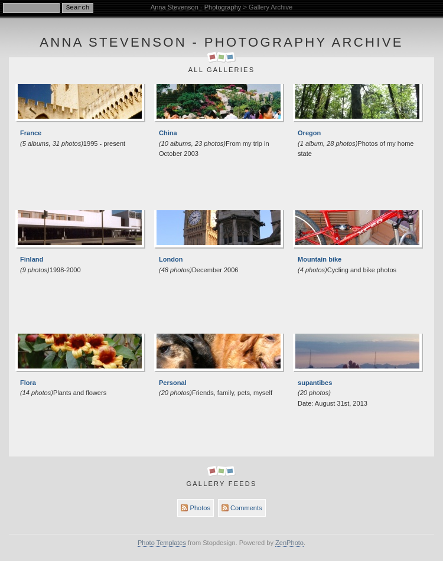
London (171, 259)
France (30, 132)
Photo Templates (162, 542)
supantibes (315, 382)
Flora (28, 382)
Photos (195, 507)
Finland (31, 259)
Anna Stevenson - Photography (196, 7)
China (168, 132)
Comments (242, 507)
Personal (173, 382)
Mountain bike (319, 259)
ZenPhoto (289, 542)
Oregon (309, 132)
